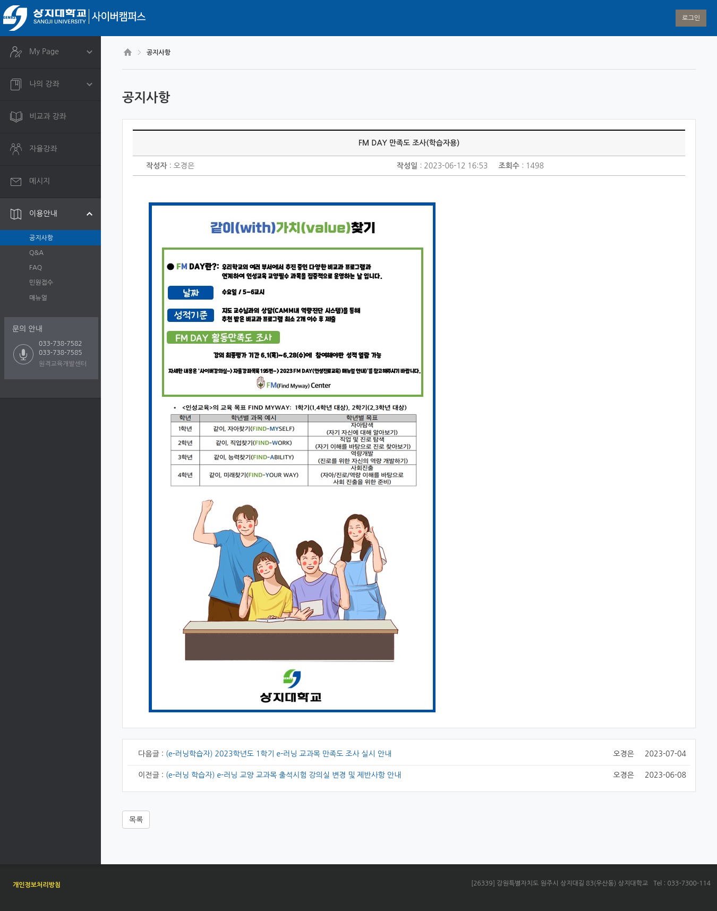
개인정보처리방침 (37, 885)
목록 (136, 819)
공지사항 (41, 238)
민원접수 (41, 282)
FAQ (35, 268)
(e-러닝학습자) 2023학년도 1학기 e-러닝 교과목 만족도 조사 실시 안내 (278, 753)
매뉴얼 (38, 298)
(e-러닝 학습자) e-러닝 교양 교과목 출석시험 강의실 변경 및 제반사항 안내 (283, 775)
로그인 (691, 18)
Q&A (36, 253)
